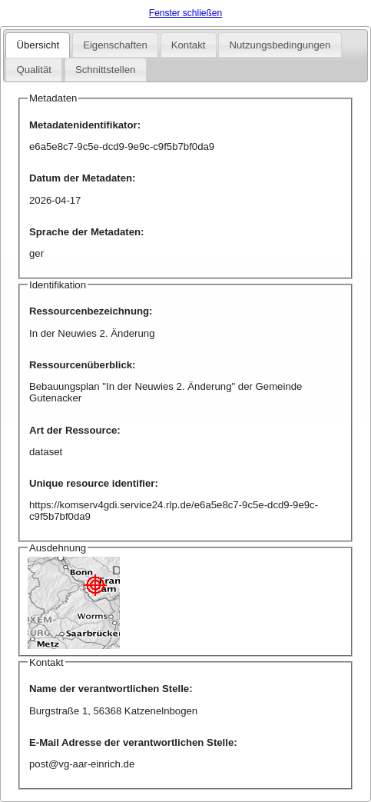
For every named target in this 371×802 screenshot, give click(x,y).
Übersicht (37, 45)
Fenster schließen (185, 13)
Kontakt (188, 45)
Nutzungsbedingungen (279, 45)
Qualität (33, 69)
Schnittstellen (105, 69)
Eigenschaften (115, 45)
